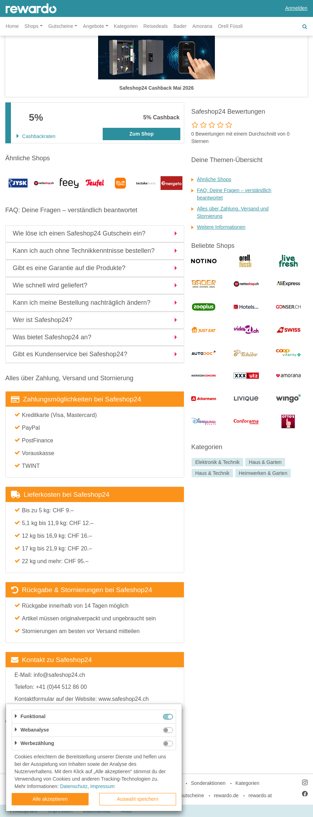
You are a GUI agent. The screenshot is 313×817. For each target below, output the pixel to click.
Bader (180, 26)
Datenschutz (74, 786)
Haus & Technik (212, 473)
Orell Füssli (230, 26)
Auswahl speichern (137, 799)
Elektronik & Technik (217, 462)
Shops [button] (31, 26)
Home (12, 26)
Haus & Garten (265, 462)
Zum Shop (142, 134)
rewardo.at (260, 795)
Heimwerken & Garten (263, 473)
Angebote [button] (93, 26)
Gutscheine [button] (60, 26)
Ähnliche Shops (214, 179)
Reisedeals (155, 26)
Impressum (102, 786)
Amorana (202, 26)
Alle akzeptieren (50, 799)
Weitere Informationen (221, 227)
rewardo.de (226, 795)
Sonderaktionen (208, 783)
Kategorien (126, 26)
